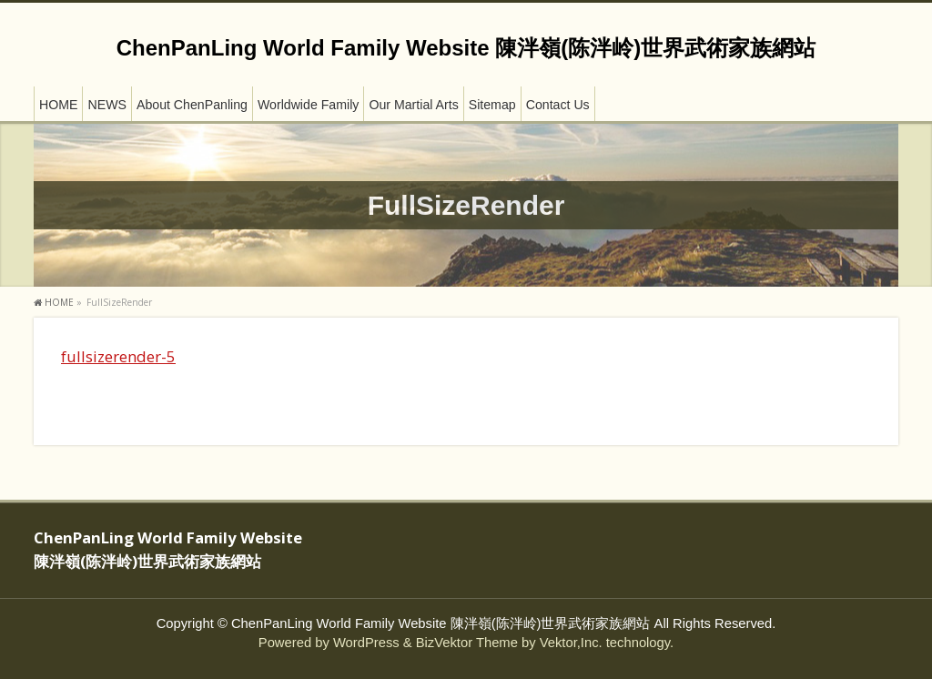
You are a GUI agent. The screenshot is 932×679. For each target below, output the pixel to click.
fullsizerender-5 (118, 356)
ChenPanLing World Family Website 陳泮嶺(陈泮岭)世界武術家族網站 (466, 47)
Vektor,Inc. (571, 642)
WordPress (366, 642)
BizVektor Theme (467, 642)
